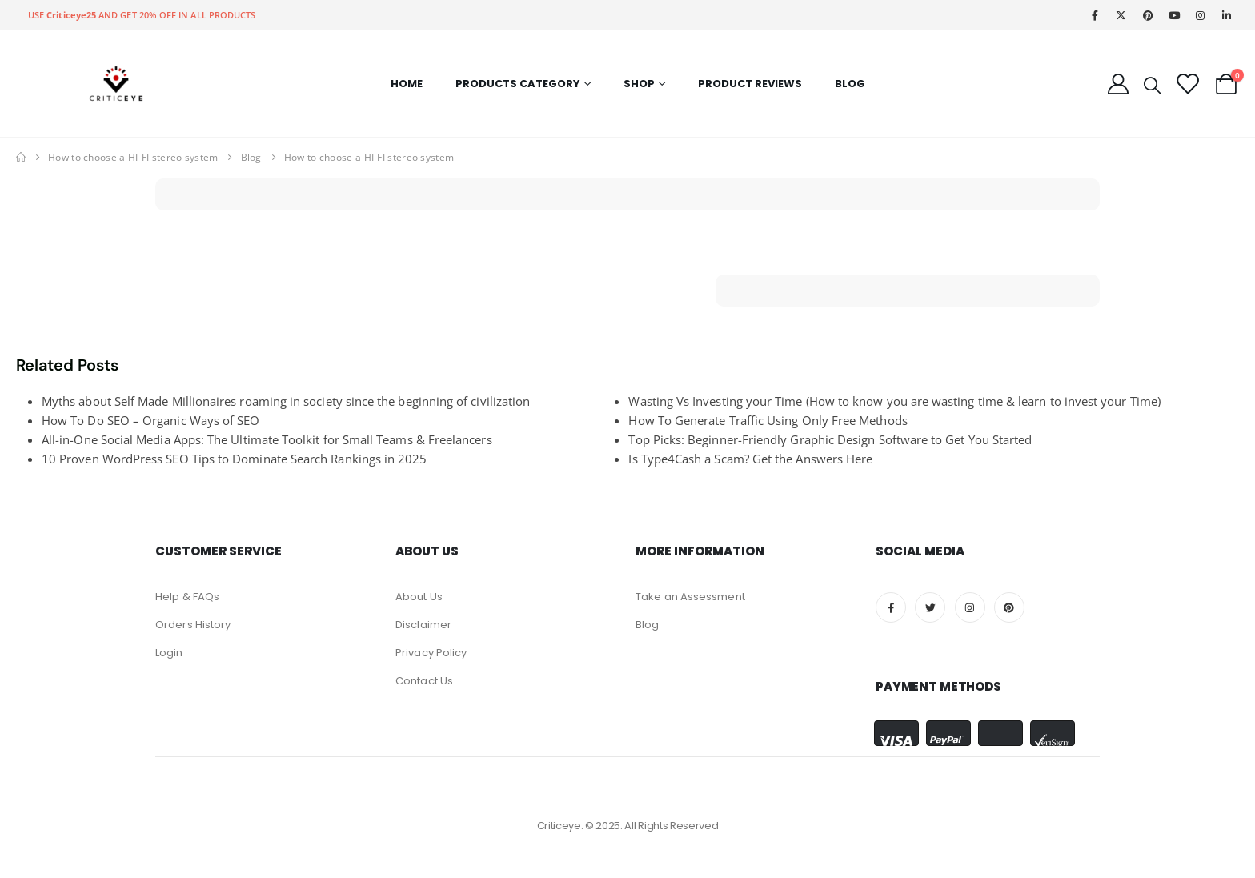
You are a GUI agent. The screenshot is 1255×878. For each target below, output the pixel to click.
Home (407, 83)
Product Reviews (750, 83)
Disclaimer (423, 624)
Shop (639, 83)
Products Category (517, 83)
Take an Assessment (690, 596)
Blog (850, 83)
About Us (419, 596)
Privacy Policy (431, 652)
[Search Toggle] (1152, 84)
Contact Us (424, 680)
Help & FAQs (187, 596)
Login (169, 652)
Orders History (193, 624)
